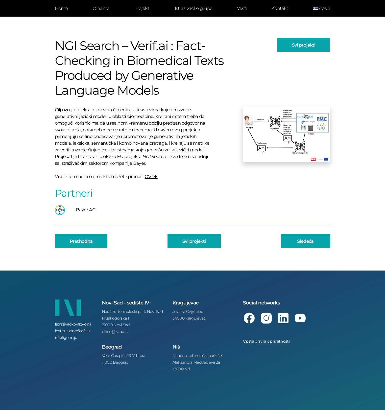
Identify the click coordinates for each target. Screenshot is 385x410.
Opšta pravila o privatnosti (266, 341)
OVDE (151, 176)
